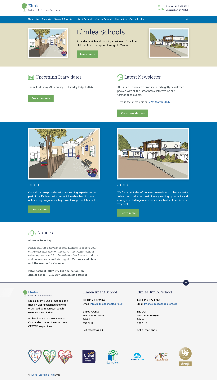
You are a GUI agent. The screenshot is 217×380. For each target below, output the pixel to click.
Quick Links (136, 19)
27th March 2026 (159, 102)
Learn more (87, 54)
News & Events (63, 19)
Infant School (84, 19)
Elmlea (44, 7)
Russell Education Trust (43, 375)
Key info (33, 19)
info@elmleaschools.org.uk (106, 303)
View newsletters (133, 113)
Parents (46, 19)
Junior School (103, 19)
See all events (41, 98)
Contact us (121, 19)
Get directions (92, 330)
